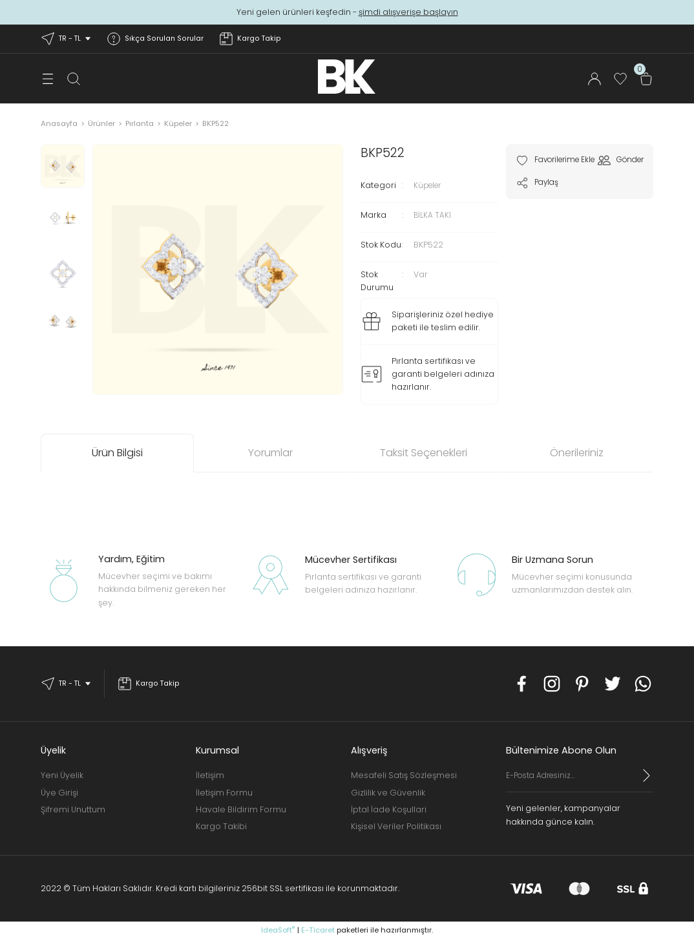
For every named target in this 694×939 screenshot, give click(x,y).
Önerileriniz (577, 452)
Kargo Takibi (221, 826)
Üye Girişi (59, 792)
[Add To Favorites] (560, 160)
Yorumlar (270, 452)
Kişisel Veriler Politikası (396, 826)
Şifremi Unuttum (73, 809)
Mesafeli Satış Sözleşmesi (404, 775)
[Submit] (646, 775)
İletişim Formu (224, 792)
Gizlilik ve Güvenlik (388, 792)
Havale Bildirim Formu (241, 809)
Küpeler (430, 185)
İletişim (210, 775)
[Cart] (646, 79)
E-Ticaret (318, 930)
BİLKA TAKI (433, 214)
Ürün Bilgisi (117, 452)
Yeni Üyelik (62, 775)
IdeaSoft (278, 930)
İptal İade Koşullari (388, 809)
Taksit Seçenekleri (423, 452)
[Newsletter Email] (579, 780)
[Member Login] (594, 79)
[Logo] (346, 76)
